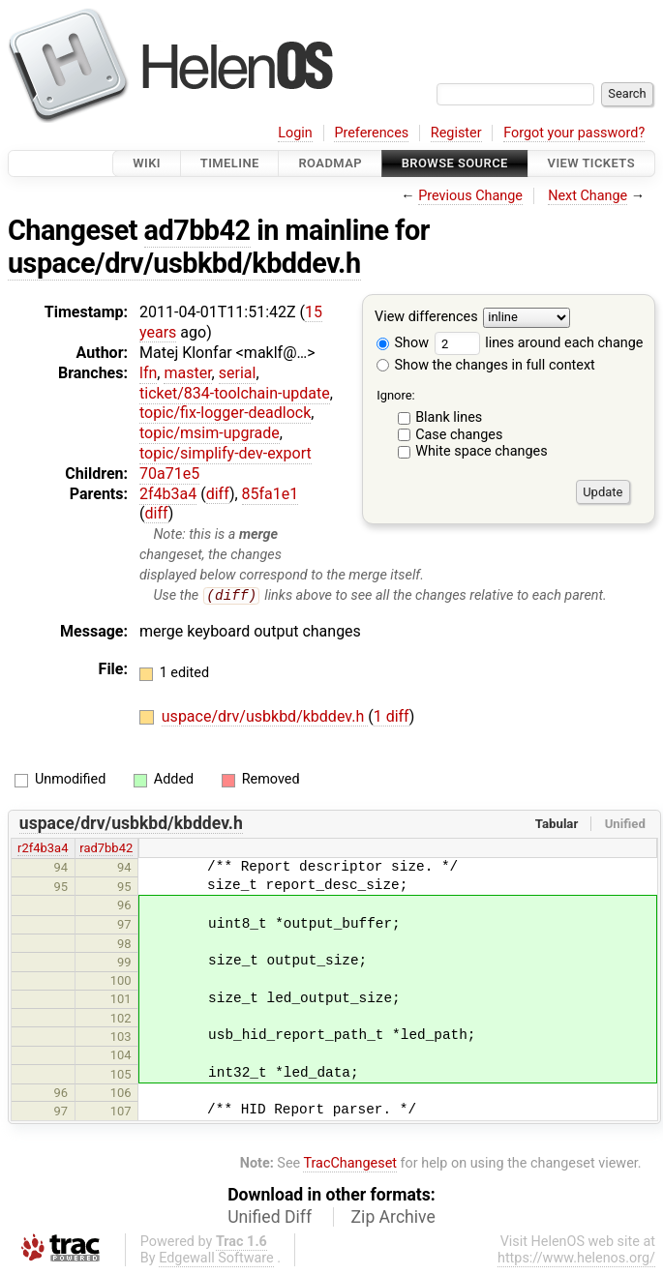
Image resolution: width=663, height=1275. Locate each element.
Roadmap (330, 163)
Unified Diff (269, 1218)
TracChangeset (350, 1163)
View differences (426, 318)
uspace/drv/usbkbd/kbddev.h (184, 263)
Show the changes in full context (486, 365)
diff (217, 494)
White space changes (481, 451)
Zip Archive (393, 1218)
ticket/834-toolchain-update (234, 393)
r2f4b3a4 (42, 849)
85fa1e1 (270, 494)
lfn (148, 373)
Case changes (458, 435)
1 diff (391, 717)
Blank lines (448, 417)
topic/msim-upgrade (209, 433)
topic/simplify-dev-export (225, 453)
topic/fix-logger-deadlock (225, 412)
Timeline (229, 163)
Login (295, 133)
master (187, 373)
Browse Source (455, 163)
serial (237, 373)
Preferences (371, 133)
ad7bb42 (197, 230)
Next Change (587, 196)
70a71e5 (169, 473)
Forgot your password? (574, 133)
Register (456, 133)
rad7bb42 (106, 849)
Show (403, 343)
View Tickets (591, 163)
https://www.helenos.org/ (576, 1259)
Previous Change (470, 196)
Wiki (147, 163)
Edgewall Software (216, 1259)
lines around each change (539, 343)
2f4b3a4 (167, 494)
